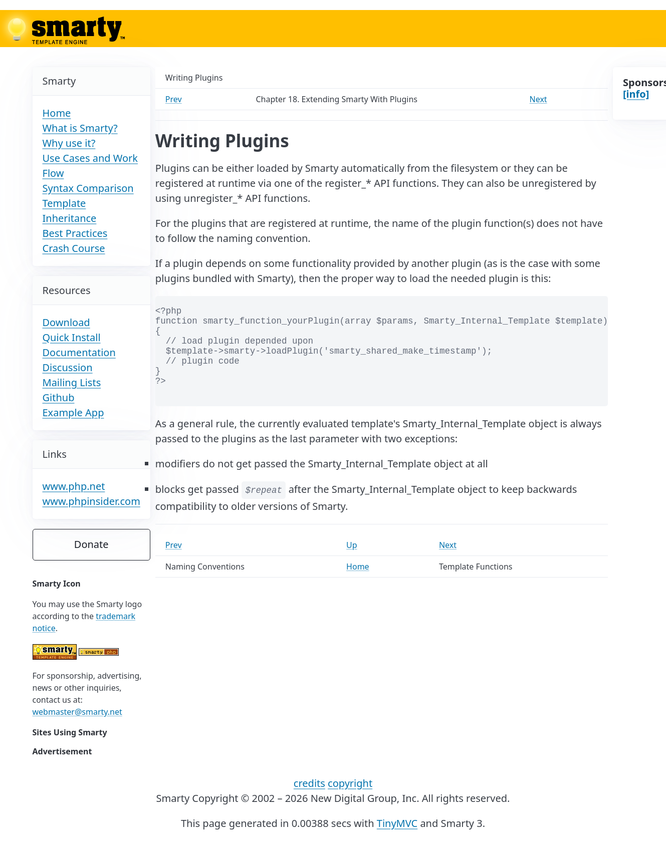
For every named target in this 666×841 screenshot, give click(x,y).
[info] (636, 94)
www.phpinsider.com (91, 501)
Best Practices (75, 233)
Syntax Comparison (88, 188)
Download (66, 322)
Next (538, 99)
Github (59, 397)
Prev (173, 99)
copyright (350, 783)
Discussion (68, 367)
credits (309, 783)
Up (351, 544)
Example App (73, 412)
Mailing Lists (72, 382)
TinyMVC (397, 823)
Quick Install (72, 337)
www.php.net (74, 486)
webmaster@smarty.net (77, 711)
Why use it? (69, 143)
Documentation (79, 352)
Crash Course (74, 248)
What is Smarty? (80, 128)
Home (57, 113)
